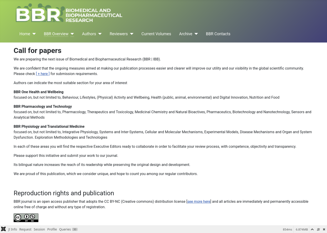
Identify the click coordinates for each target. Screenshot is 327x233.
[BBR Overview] (71, 34)
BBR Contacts (218, 34)
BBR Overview (56, 34)
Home (25, 34)
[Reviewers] (131, 34)
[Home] (33, 34)
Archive (185, 34)
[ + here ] (43, 74)
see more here (198, 201)
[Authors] (99, 34)
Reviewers (119, 34)
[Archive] (195, 34)
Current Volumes (156, 34)
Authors (89, 34)
